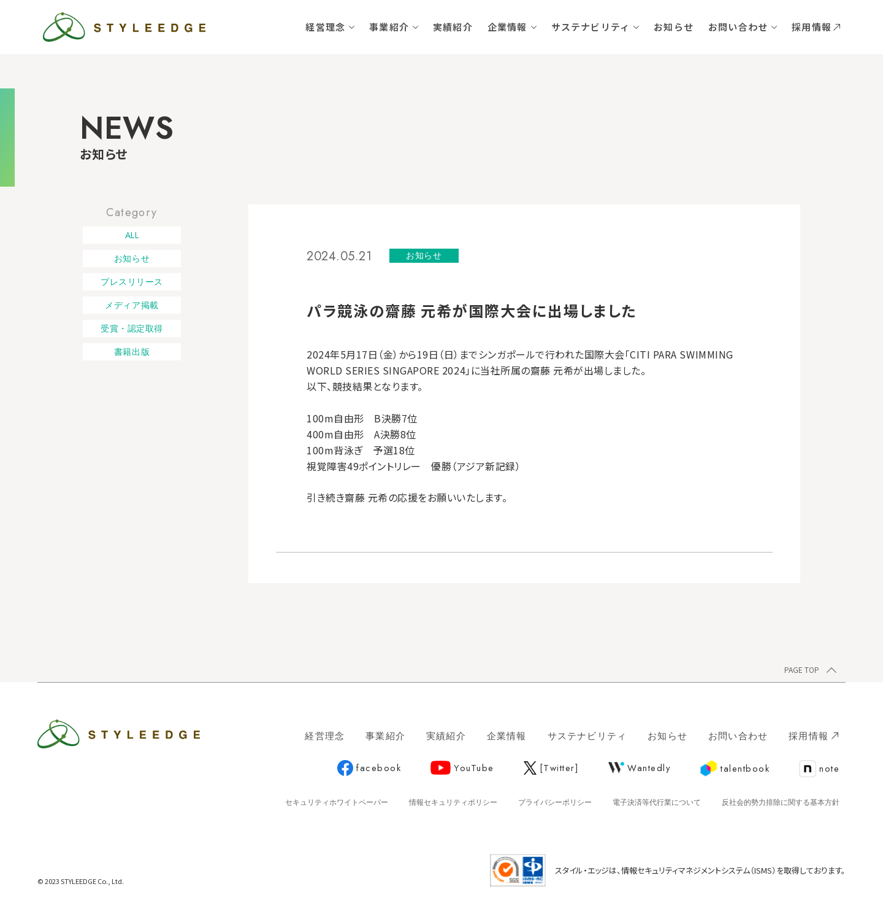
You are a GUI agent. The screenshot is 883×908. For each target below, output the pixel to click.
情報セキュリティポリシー (453, 802)
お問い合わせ (738, 26)
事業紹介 (389, 26)
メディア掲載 (131, 305)
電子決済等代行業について (657, 802)
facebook (369, 768)
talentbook (735, 768)
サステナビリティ (590, 26)
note (819, 769)
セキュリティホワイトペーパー (336, 802)
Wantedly (639, 768)
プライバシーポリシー (555, 802)
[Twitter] (551, 768)
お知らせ (674, 26)
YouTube (462, 768)
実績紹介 (453, 26)
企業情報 (507, 26)
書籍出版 (132, 352)
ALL (132, 235)
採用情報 (816, 26)
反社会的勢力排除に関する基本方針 (780, 802)
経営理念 (325, 26)
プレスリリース (132, 282)
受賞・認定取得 (132, 328)
